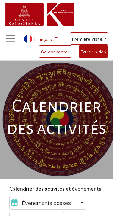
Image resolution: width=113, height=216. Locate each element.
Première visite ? (89, 38)
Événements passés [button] (41, 202)
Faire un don (93, 51)
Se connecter (55, 51)
